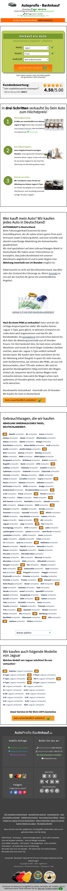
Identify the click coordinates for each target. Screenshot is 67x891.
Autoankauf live (53, 814)
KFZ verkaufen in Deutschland (15, 814)
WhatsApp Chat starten (19, 747)
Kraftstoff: (17, 59)
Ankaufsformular (50, 758)
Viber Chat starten (19, 754)
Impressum (45, 866)
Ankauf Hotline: (43, 751)
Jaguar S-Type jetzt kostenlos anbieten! (33, 311)
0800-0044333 (57, 747)
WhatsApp (33, 134)
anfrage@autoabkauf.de (45, 11)
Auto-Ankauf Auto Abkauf (48, 817)
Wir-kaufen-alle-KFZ (44, 823)
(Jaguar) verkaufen (21, 670)
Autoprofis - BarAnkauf (40, 5)
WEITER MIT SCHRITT (33, 67)
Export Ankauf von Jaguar (26, 823)
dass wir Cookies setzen (48, 888)
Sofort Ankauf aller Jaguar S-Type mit (50, 820)
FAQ (51, 866)
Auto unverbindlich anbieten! (23, 400)
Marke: (19, 47)
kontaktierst (28, 336)
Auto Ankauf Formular (22, 131)
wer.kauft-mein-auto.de (37, 814)
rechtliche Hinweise (32, 866)
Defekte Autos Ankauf (29, 817)
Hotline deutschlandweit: (33, 20)
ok (60, 888)
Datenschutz (18, 866)
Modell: (18, 53)
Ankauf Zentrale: (45, 747)
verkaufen (16, 433)
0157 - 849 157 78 (39, 9)
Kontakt (53, 272)
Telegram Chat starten (19, 751)
